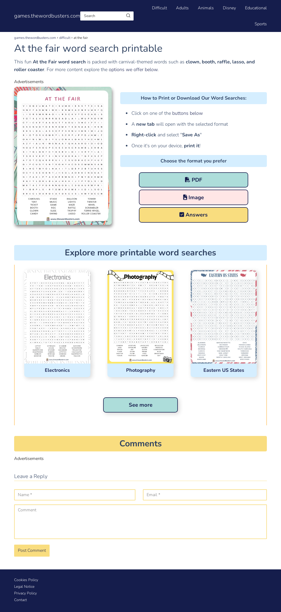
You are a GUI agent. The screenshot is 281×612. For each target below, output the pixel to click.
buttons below (187, 113)
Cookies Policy (26, 579)
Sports (261, 24)
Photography (140, 370)
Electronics (57, 370)
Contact (20, 599)
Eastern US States (223, 370)
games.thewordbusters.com (47, 15)
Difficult (159, 8)
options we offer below (133, 69)
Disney (229, 8)
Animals (206, 8)
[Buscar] (128, 15)
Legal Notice (24, 586)
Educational (256, 8)
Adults (182, 8)
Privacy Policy (25, 593)
